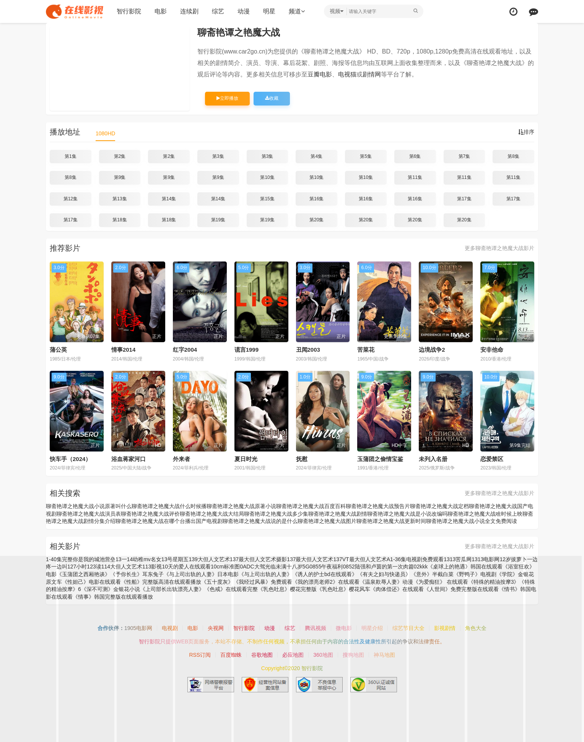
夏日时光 (245, 459)
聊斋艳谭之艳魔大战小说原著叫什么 (89, 506)
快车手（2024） (70, 459)
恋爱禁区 (491, 459)
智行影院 (129, 11)
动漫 (244, 11)
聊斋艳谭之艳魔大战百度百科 (311, 506)
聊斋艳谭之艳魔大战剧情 (337, 514)
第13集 (119, 198)
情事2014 (123, 349)
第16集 (316, 198)
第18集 (119, 219)
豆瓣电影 (319, 74)
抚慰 (301, 459)
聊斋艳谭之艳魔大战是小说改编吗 (407, 514)
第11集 (415, 177)
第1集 (70, 156)
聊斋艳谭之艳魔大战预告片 (378, 506)
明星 (269, 11)
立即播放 (227, 98)
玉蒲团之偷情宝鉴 (380, 459)
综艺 (218, 11)
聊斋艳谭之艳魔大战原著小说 (241, 506)
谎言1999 (246, 349)
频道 (297, 11)
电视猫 (347, 74)
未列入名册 (433, 459)
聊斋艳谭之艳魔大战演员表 (89, 514)
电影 (161, 11)
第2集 (120, 156)
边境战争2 (432, 349)
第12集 (70, 198)
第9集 (120, 177)
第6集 (415, 156)
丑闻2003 (308, 349)
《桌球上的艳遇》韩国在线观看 (465, 566)
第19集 (218, 219)
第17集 (464, 198)
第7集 (464, 156)
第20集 (316, 219)
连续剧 (189, 11)
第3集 (218, 156)
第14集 (169, 198)
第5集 (366, 156)
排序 (526, 132)
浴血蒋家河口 (128, 459)
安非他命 (491, 349)
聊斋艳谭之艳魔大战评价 (150, 514)
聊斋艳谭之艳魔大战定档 (439, 506)
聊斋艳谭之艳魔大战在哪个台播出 (155, 521)
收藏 (271, 98)
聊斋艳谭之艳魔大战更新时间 (391, 521)
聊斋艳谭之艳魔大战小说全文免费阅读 (471, 521)
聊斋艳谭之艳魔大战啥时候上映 (484, 514)
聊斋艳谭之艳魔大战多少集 (276, 514)
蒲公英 (58, 349)
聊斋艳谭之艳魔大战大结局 (212, 514)
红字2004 (185, 349)
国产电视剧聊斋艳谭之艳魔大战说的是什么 (247, 521)
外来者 (181, 459)
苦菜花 (365, 349)
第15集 (267, 198)
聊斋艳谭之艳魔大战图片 (327, 521)
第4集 (316, 156)
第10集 (267, 177)
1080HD (105, 133)
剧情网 (372, 74)
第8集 (513, 156)
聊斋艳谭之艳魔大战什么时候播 (169, 506)
